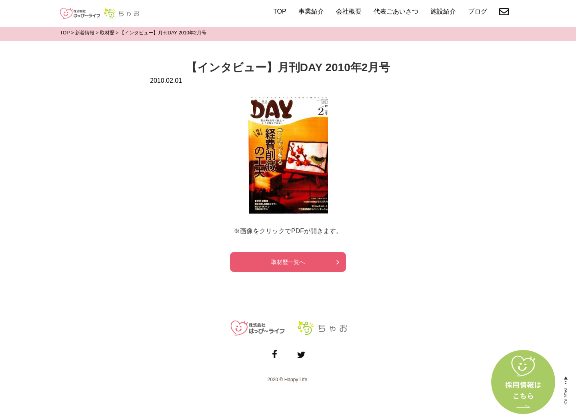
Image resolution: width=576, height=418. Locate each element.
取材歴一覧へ (288, 262)
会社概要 (349, 11)
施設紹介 (443, 11)
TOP (279, 11)
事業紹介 (311, 11)
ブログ (477, 11)
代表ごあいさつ (396, 11)
